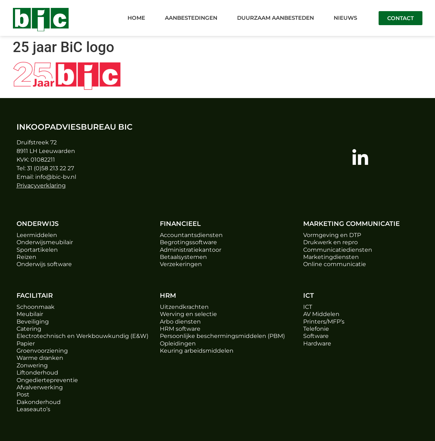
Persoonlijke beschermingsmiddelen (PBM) (222, 336)
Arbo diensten (180, 321)
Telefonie (316, 328)
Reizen (26, 257)
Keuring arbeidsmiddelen (196, 350)
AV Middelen (321, 314)
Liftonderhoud (37, 372)
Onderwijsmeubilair (45, 242)
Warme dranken (40, 357)
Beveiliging (33, 321)
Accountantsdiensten (191, 235)
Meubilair (30, 314)
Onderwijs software (44, 264)
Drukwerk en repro (330, 242)
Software (316, 336)
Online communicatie (334, 264)
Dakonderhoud (39, 402)
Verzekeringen (181, 264)
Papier (26, 343)
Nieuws (345, 17)
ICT (307, 306)
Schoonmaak (36, 306)
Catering (29, 328)
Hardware (317, 343)
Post (23, 394)
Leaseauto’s (33, 409)
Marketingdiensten (331, 257)
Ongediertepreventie (47, 380)
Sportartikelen (37, 249)
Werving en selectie (188, 314)
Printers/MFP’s (323, 321)
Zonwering (32, 365)
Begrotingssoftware (188, 242)
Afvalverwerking (40, 387)
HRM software (180, 328)
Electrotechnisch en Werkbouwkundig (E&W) (82, 336)
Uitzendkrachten (184, 306)
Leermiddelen (37, 235)
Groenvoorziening (42, 350)
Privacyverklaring (41, 185)
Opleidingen (178, 343)
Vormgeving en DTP (332, 235)
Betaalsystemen (183, 257)
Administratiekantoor (190, 249)
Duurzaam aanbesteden (275, 17)
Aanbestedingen (191, 17)
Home (136, 17)
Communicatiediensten (337, 249)
